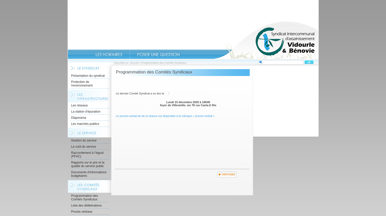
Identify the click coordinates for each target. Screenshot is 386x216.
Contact (158, 54)
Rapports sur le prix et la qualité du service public (88, 164)
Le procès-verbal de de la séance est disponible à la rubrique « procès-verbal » (165, 115)
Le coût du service (83, 146)
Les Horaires (109, 54)
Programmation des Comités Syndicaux (84, 197)
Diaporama (78, 118)
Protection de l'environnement (82, 83)
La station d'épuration (85, 111)
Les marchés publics (85, 124)
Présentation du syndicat (88, 76)
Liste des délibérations (86, 205)
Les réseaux (79, 105)
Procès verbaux (81, 211)
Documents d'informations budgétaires (89, 174)
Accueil (265, 40)
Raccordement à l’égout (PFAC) (87, 154)
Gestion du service (84, 140)
